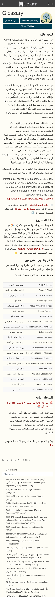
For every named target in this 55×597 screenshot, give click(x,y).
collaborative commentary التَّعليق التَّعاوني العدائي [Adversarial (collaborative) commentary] (26, 535)
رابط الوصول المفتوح (37, 205)
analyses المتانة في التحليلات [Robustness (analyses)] (23, 491)
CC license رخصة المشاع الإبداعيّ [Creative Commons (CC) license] (24, 511)
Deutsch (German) (30, 20)
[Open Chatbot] (46, 18)
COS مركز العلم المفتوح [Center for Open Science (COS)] (27, 549)
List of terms (11, 470)
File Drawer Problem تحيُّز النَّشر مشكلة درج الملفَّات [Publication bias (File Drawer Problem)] (27, 590)
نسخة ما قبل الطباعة (25, 208)
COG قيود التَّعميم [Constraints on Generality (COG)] (24, 528)
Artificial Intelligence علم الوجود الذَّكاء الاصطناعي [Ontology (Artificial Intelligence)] (26, 504)
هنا (51, 445)
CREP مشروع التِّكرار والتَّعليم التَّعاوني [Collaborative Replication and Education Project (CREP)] (27, 556)
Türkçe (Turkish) (27, 26)
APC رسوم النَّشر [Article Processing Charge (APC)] (24, 497)
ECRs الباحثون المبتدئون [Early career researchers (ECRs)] (27, 583)
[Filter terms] (27, 474)
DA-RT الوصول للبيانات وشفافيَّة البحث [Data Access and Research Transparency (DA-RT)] (27, 563)
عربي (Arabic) (11, 20)
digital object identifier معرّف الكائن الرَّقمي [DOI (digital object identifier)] (26, 570)
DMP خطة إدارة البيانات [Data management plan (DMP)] (26, 576)
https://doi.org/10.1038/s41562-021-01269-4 (30, 198)
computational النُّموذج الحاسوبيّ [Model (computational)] (22, 542)
